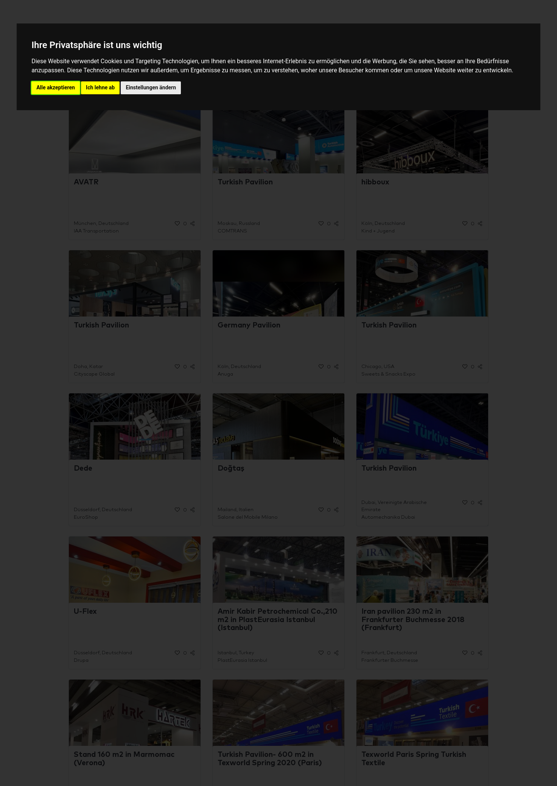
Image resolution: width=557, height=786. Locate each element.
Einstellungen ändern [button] (151, 87)
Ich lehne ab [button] (100, 87)
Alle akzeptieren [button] (55, 87)
